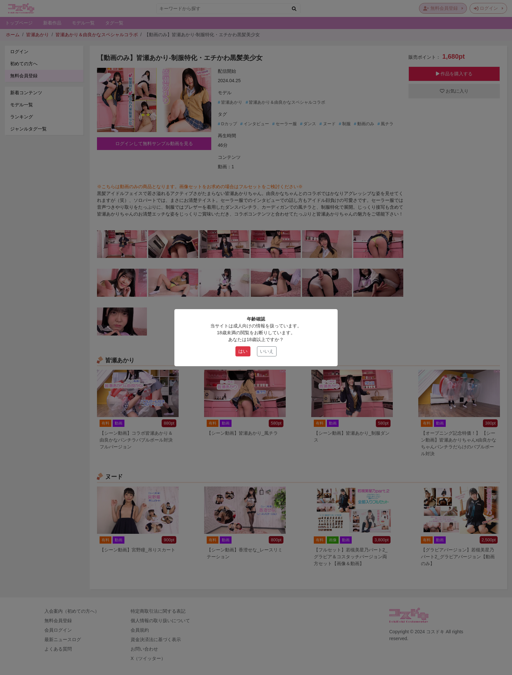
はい (243, 351)
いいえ (267, 351)
